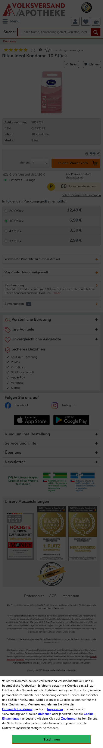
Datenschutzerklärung (18, 709)
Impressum (55, 709)
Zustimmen (69, 718)
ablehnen (44, 714)
